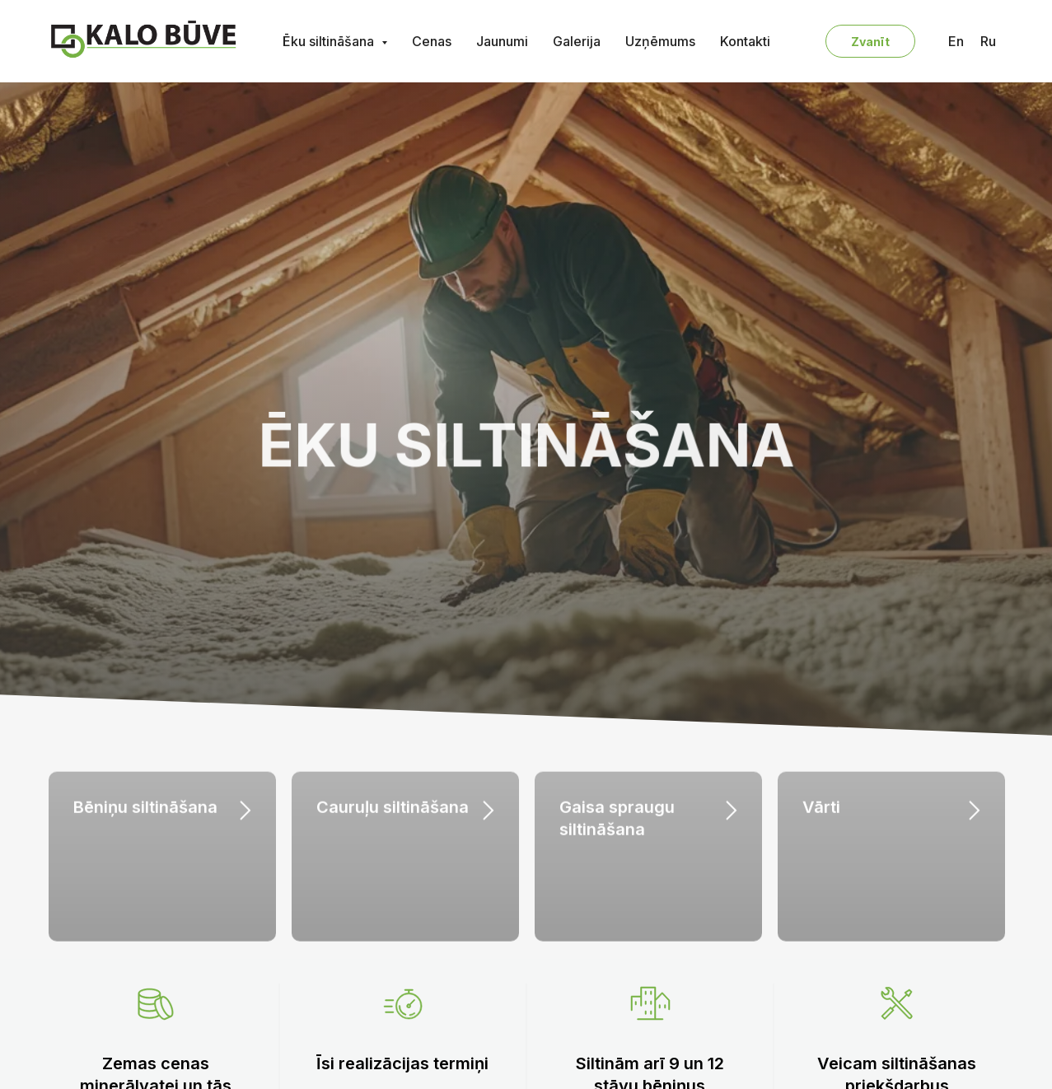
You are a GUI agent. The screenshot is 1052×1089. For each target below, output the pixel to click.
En (956, 41)
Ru (988, 41)
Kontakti (745, 41)
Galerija (577, 41)
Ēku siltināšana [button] (330, 41)
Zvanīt (870, 42)
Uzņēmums (660, 41)
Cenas (431, 41)
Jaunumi (502, 41)
